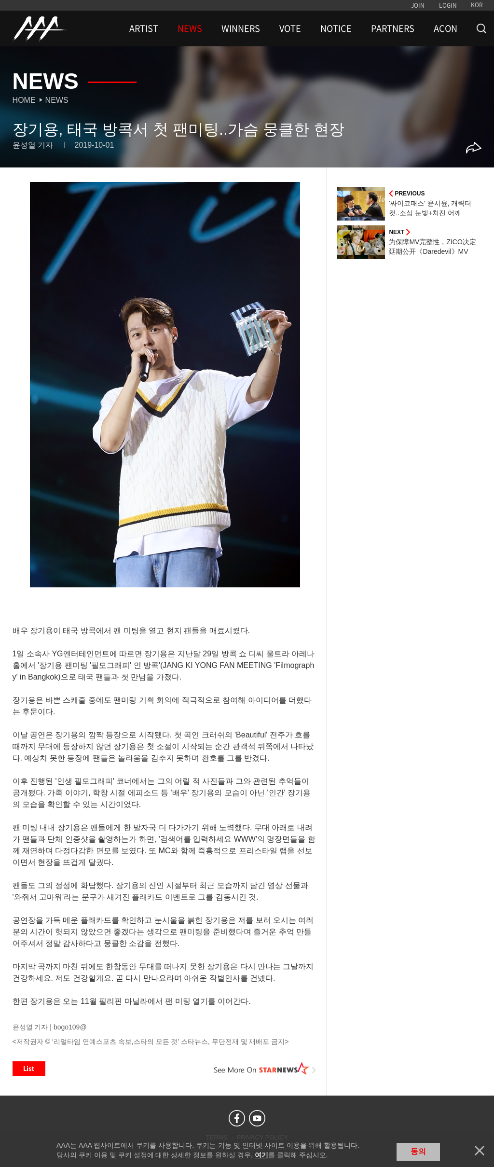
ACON (445, 28)
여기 (261, 1155)
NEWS (190, 28)
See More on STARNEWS (264, 1068)
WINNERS (240, 28)
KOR (477, 5)
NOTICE (336, 28)
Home (24, 100)
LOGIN (448, 5)
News (57, 100)
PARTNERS (392, 28)
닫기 (479, 1150)
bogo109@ (70, 1027)
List (29, 1068)
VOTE (290, 28)
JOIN (418, 5)
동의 (418, 1151)
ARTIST (143, 28)
